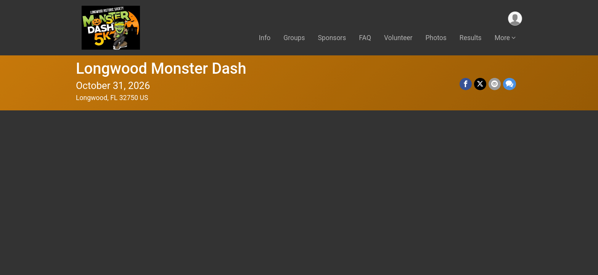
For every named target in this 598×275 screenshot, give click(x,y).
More (502, 38)
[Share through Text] (509, 84)
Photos (436, 38)
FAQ (365, 38)
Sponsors (332, 38)
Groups (294, 38)
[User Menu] (515, 18)
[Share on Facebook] (466, 84)
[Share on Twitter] (480, 84)
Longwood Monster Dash (161, 69)
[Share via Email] (495, 84)
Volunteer (398, 38)
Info (265, 38)
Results (471, 38)
